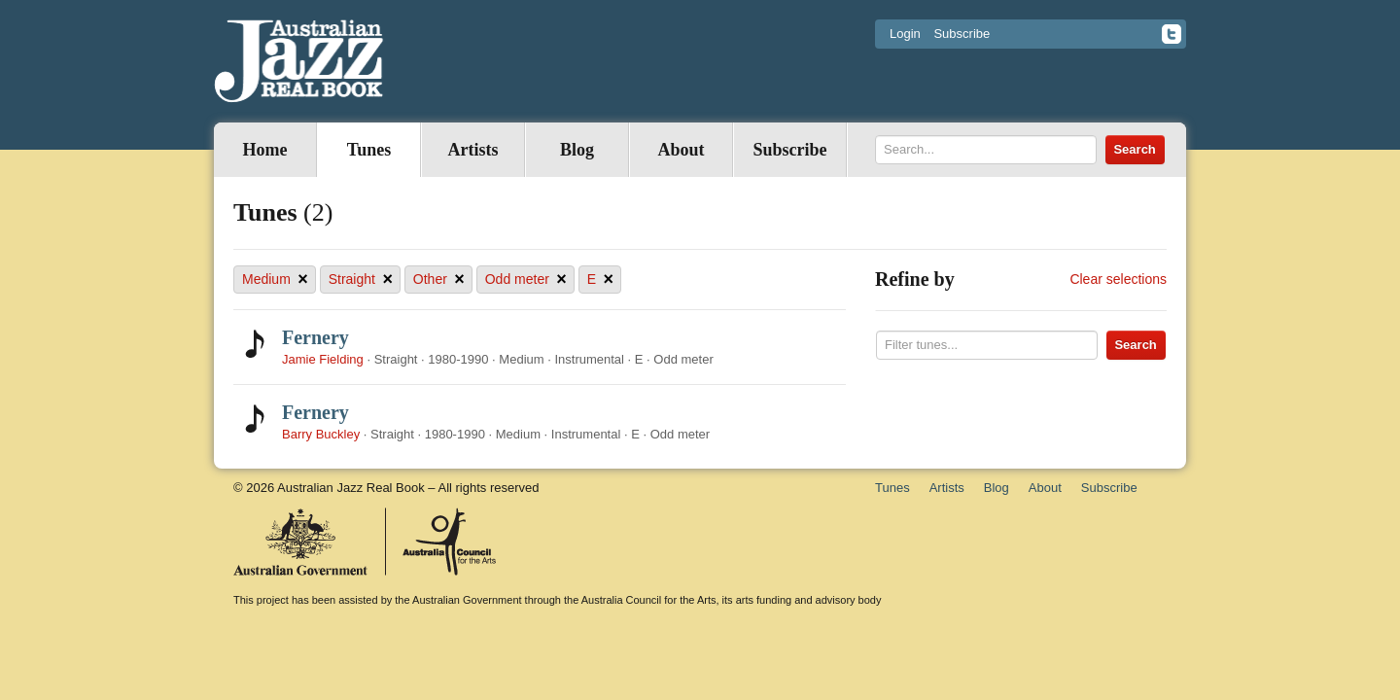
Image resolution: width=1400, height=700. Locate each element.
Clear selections (1118, 279)
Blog (577, 149)
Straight (361, 279)
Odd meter (526, 279)
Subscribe (961, 33)
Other (439, 279)
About (680, 149)
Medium (275, 279)
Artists (473, 149)
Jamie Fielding (323, 359)
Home (265, 149)
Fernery (315, 337)
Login (905, 33)
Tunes (369, 149)
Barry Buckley (321, 434)
